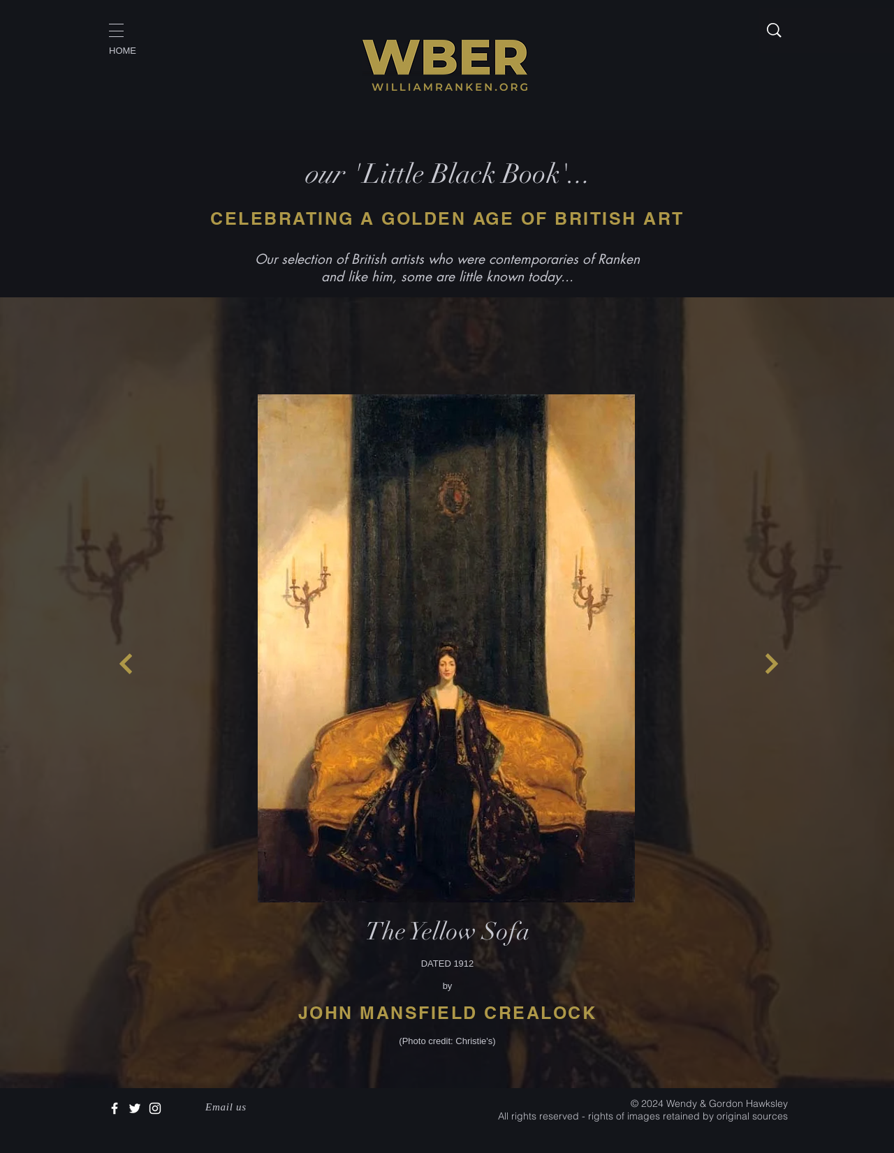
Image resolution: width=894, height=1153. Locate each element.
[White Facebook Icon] (114, 1108)
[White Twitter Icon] (134, 1108)
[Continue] (126, 664)
